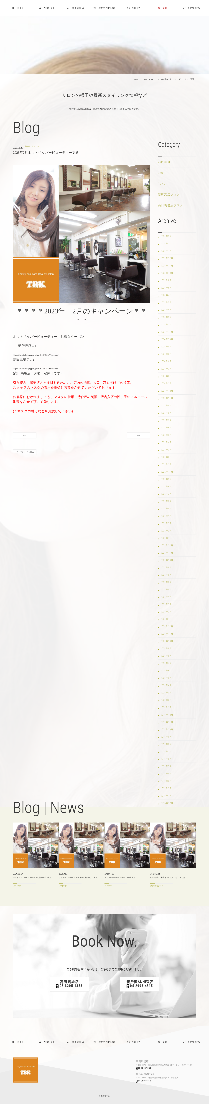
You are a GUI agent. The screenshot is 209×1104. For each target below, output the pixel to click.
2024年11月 (167, 332)
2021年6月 (166, 582)
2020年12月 (167, 626)
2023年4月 (166, 442)
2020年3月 (166, 692)
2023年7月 (166, 420)
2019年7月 (166, 751)
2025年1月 (166, 324)
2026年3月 (166, 236)
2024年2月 (166, 376)
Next (138, 435)
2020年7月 (166, 663)
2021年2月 (166, 611)
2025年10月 (167, 273)
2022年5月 (166, 508)
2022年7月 (166, 494)
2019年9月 (166, 737)
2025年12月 (167, 258)
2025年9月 (166, 280)
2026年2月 (166, 243)
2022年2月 (166, 530)
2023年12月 (167, 391)
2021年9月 (166, 567)
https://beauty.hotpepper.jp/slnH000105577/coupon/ (36, 355)
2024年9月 (166, 346)
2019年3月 (166, 781)
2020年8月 (166, 656)
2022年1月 (166, 538)
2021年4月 (166, 597)
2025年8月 (166, 287)
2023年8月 (166, 413)
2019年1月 (166, 795)
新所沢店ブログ (169, 194)
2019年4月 (166, 773)
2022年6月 (166, 501)
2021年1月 (166, 619)
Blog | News (148, 79)
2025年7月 (166, 295)
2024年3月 (166, 368)
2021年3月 (166, 604)
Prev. (25, 435)
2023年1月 (166, 464)
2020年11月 (167, 634)
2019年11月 (167, 722)
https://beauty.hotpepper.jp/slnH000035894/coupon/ (36, 368)
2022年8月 (166, 486)
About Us (46, 8)
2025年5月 (166, 302)
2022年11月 (167, 472)
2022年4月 (166, 516)
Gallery (133, 8)
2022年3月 (166, 523)
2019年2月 (166, 788)
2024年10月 (167, 339)
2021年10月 (167, 560)
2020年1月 (166, 707)
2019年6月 (166, 759)
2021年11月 (167, 553)
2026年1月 (166, 251)
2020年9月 (166, 648)
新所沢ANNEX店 (105, 8)
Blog (163, 8)
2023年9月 (166, 405)
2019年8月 (166, 744)
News (161, 183)
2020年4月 (166, 685)
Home (17, 8)
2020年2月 (166, 700)
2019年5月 (166, 766)
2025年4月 (166, 310)
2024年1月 (166, 383)
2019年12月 (167, 714)
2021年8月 (166, 575)
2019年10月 (167, 729)
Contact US (191, 8)
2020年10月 (167, 641)
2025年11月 (167, 265)
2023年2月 (166, 457)
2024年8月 (166, 354)
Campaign (164, 161)
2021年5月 (166, 589)
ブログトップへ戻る (25, 452)
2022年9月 (166, 479)
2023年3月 (166, 449)
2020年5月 (166, 678)
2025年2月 (166, 317)
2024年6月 (166, 361)
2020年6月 (166, 670)
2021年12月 (167, 545)
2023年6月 (166, 427)
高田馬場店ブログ (170, 205)
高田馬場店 (75, 8)
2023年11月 (167, 398)
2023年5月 (166, 435)
